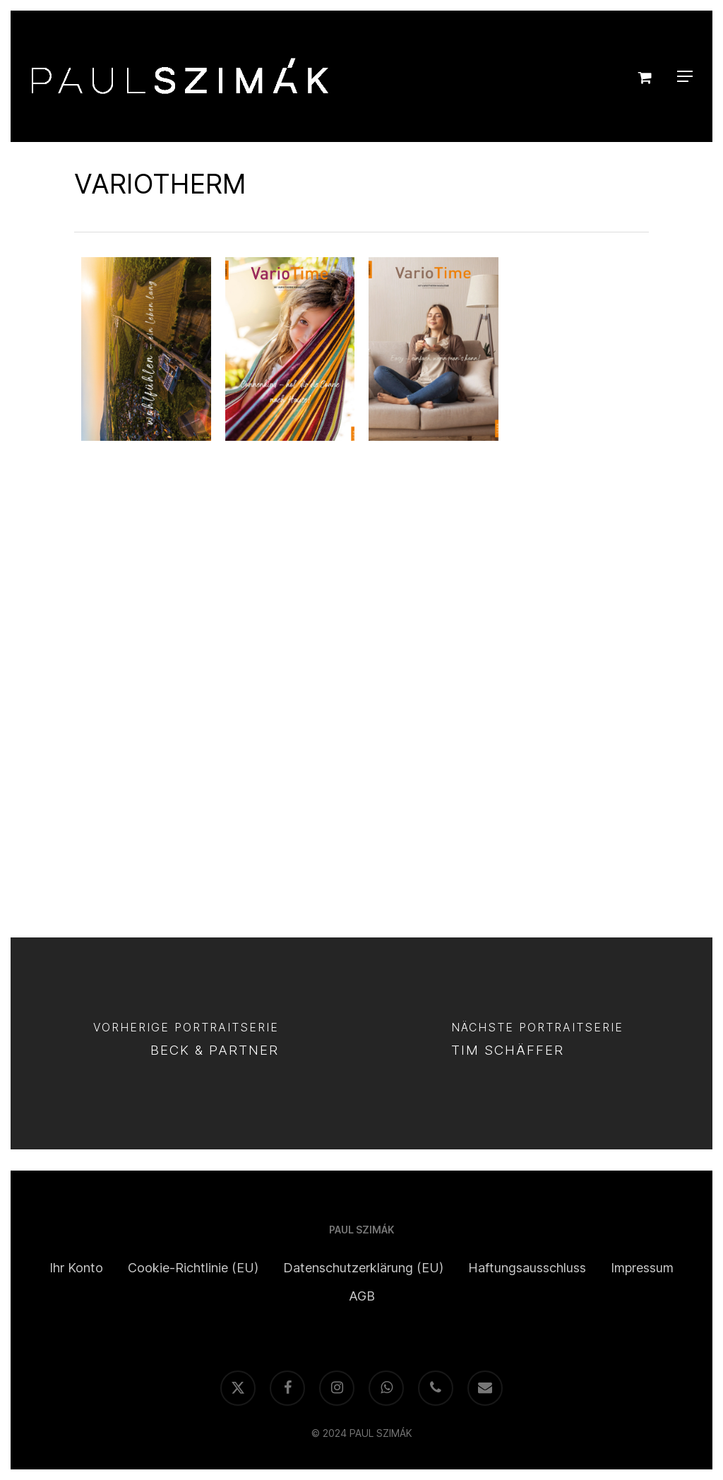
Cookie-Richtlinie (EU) (193, 1267)
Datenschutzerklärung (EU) (363, 1267)
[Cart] (646, 76)
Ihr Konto (76, 1267)
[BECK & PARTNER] (186, 1043)
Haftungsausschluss (527, 1267)
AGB (362, 1296)
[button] (685, 76)
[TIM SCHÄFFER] (537, 1043)
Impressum (642, 1267)
